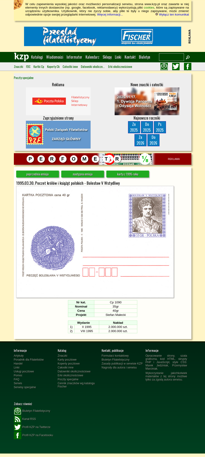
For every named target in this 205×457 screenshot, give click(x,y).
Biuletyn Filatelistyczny (116, 359)
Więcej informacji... (110, 14)
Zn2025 (134, 127)
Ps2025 (160, 127)
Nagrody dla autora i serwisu (119, 367)
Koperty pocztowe (69, 363)
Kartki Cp (39, 66)
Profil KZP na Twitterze (32, 427)
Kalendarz (92, 57)
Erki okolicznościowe (120, 66)
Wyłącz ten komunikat (172, 14)
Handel (18, 363)
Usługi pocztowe (24, 371)
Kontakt (130, 57)
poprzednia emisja (37, 173)
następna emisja (82, 173)
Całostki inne (70, 66)
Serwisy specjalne (25, 387)
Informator (74, 57)
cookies (149, 7)
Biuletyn (144, 57)
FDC (28, 66)
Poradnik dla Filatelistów (29, 359)
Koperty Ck (53, 66)
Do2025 (147, 127)
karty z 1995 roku (127, 173)
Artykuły (19, 355)
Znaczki (18, 66)
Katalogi (37, 57)
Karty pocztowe (67, 359)
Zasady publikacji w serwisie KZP (122, 363)
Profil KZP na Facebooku (33, 435)
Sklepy (107, 57)
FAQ (16, 379)
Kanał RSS (25, 419)
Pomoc (18, 375)
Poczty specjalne (24, 77)
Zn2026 (140, 140)
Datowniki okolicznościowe (93, 66)
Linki (118, 57)
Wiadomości (54, 57)
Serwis (18, 383)
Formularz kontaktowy (115, 355)
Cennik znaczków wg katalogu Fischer (76, 385)
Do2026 (153, 140)
